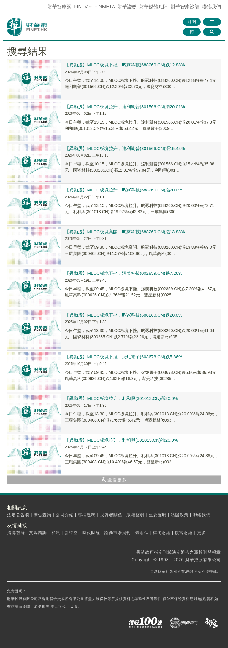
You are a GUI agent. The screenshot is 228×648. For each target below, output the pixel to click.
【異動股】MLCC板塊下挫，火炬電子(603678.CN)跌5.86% (123, 356)
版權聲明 (135, 515)
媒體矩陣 (153, 6)
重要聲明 (158, 515)
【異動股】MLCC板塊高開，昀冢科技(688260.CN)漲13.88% (125, 231)
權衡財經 (162, 532)
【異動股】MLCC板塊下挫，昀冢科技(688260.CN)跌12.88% (125, 64)
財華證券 (127, 6)
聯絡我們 (211, 6)
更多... (203, 532)
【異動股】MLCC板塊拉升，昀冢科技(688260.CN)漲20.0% (123, 189)
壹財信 (142, 532)
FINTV (81, 6)
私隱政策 (180, 515)
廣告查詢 (42, 515)
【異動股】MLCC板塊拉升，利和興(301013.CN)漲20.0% (121, 398)
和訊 (55, 532)
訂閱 (192, 21)
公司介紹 (65, 515)
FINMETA (104, 6)
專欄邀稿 (87, 515)
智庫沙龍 (185, 6)
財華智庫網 (59, 6)
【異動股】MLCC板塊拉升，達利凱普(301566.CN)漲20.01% (125, 106)
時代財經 (91, 532)
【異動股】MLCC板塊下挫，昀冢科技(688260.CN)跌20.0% (123, 314)
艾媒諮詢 (38, 532)
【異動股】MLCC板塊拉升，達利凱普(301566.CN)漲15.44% (125, 148)
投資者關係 (111, 515)
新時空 (71, 532)
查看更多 (114, 479)
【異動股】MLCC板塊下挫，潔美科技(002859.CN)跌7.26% (123, 273)
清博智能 (16, 532)
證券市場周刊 (117, 532)
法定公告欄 (18, 515)
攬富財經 (184, 532)
